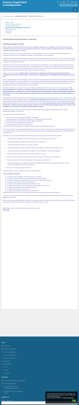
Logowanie (74, 2)
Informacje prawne (9, 355)
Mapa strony (7, 364)
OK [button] (74, 400)
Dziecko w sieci (9, 22)
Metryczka (7, 361)
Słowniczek (8, 31)
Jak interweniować (10, 29)
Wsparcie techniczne (10, 349)
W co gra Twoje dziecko (12, 26)
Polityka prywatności (10, 358)
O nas (5, 367)
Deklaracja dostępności (10, 352)
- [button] (61, 2)
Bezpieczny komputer (36, 16)
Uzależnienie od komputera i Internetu (17, 27)
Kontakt (6, 370)
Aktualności (7, 373)
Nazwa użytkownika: (7, 400)
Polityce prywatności (68, 397)
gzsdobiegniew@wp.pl (10, 383)
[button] (67, 2)
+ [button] (58, 2)
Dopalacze (8, 33)
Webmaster (7, 346)
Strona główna (8, 16)
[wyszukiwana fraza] (68, 5)
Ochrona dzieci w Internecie (13, 24)
